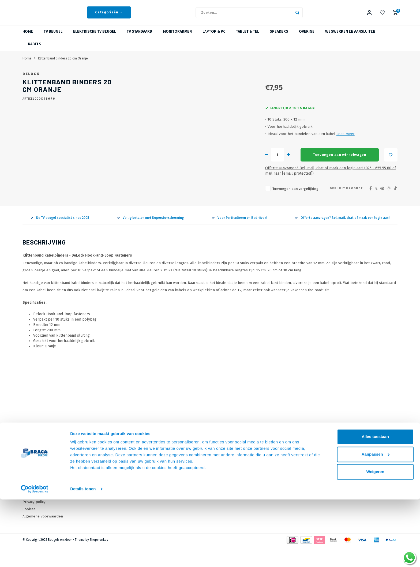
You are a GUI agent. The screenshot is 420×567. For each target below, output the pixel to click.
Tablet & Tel (247, 36)
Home (27, 36)
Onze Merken (139, 471)
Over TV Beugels (142, 486)
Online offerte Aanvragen (149, 464)
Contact (28, 464)
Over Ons (30, 471)
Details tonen (83, 556)
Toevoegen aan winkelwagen (245, 181)
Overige (306, 36)
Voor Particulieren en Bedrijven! (239, 239)
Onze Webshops (36, 478)
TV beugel (53, 36)
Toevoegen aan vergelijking (200, 210)
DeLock (178, 78)
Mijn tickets (225, 478)
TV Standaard (139, 36)
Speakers (279, 36)
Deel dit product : (347, 209)
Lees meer (250, 160)
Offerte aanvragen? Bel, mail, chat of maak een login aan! (342, 239)
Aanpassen (375, 521)
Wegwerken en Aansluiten (350, 36)
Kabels (34, 48)
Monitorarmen (177, 36)
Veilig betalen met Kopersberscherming (150, 239)
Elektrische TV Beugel (94, 36)
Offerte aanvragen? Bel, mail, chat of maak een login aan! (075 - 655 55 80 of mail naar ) (260, 194)
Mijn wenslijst (227, 486)
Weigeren (375, 539)
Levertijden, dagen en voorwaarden (52, 486)
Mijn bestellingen (231, 471)
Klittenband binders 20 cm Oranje (63, 63)
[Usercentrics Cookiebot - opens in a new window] (34, 557)
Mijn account (226, 464)
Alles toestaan (375, 504)
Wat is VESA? (138, 478)
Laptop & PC (213, 36)
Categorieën (109, 15)
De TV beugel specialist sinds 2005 (60, 239)
